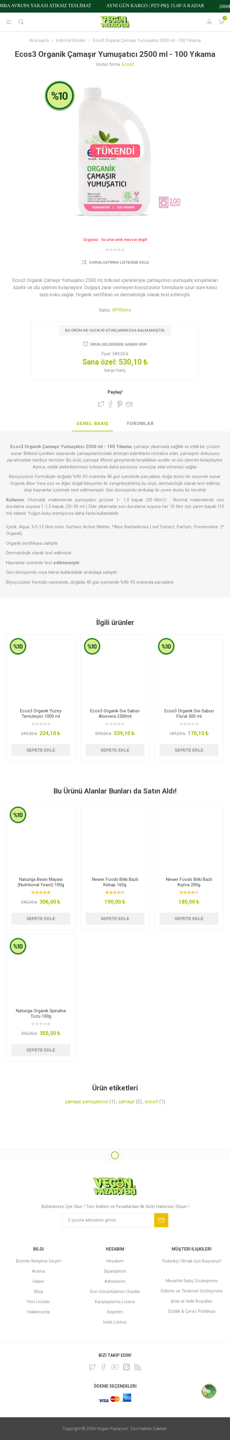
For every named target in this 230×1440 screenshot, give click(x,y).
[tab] (92, 423)
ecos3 (151, 1101)
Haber (38, 1281)
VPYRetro (121, 310)
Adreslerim (114, 1281)
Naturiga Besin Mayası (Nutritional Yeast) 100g (41, 882)
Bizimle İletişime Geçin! (38, 1261)
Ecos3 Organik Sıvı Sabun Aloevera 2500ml (115, 713)
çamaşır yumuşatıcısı (86, 1101)
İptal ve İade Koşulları (191, 1301)
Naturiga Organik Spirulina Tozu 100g (41, 1013)
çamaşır (127, 1101)
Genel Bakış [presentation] (92, 423)
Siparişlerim (115, 1271)
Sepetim (115, 1312)
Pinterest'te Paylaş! (120, 404)
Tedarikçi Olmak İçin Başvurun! (191, 1261)
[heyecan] (92, 1367)
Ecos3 (128, 64)
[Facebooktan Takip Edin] (103, 1367)
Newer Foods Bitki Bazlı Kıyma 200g (189, 882)
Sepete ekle (40, 750)
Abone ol (161, 1220)
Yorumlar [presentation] (140, 423)
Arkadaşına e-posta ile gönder (129, 404)
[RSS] (138, 1367)
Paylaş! (115, 392)
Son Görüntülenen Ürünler (115, 1291)
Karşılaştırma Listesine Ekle (119, 262)
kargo (110, 370)
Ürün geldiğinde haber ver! (118, 344)
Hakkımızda (38, 1312)
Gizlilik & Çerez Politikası (191, 1311)
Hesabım (115, 1261)
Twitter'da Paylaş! (101, 404)
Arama (38, 1271)
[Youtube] (115, 1367)
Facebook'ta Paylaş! (110, 404)
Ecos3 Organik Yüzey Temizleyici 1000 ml (40, 713)
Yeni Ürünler (38, 1301)
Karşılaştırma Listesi (115, 1301)
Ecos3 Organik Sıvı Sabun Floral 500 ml (189, 713)
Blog (38, 1291)
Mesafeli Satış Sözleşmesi (192, 1280)
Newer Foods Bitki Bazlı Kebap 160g (115, 882)
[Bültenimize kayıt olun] (108, 1220)
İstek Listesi (115, 1322)
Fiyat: (106, 353)
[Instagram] (126, 1367)
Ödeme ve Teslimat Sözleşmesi (192, 1291)
